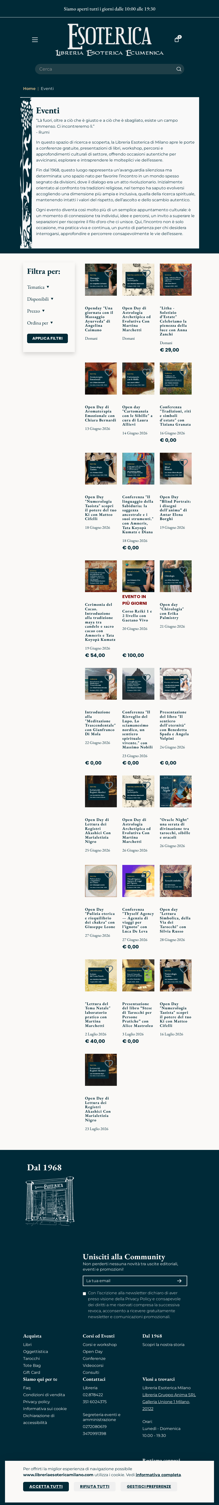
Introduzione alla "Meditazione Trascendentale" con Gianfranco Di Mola (100, 722)
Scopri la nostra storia (163, 1344)
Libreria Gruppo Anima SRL (169, 1394)
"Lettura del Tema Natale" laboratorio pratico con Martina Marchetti (98, 1014)
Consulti (91, 1372)
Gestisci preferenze (149, 1486)
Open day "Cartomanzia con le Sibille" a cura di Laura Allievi (137, 415)
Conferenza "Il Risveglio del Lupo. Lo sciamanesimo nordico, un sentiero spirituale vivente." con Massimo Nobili (137, 729)
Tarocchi (31, 1358)
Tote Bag (32, 1365)
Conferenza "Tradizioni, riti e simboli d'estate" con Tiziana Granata (175, 415)
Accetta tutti (46, 1486)
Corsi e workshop (100, 1344)
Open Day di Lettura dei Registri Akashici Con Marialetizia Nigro (98, 830)
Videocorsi (93, 1365)
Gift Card (31, 1372)
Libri (27, 1344)
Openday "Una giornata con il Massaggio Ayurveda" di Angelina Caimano (99, 318)
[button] (49, 287)
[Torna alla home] (109, 39)
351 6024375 (95, 1401)
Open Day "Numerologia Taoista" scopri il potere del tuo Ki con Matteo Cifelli (101, 507)
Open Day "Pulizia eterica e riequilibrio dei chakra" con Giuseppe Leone (100, 918)
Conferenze (94, 1358)
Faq (27, 1387)
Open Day (93, 1351)
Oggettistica (35, 1351)
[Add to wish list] (109, 273)
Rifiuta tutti (94, 1486)
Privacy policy (36, 1401)
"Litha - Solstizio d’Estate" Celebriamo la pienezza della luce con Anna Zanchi (173, 321)
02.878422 (93, 1394)
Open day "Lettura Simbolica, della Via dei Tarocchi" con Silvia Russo (175, 920)
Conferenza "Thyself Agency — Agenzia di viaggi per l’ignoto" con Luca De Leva (138, 920)
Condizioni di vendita (44, 1394)
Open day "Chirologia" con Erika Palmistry (172, 611)
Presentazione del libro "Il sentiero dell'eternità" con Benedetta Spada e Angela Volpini (174, 725)
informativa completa (158, 1474)
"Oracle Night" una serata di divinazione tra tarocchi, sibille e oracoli (175, 828)
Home (29, 88)
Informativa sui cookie (45, 1408)
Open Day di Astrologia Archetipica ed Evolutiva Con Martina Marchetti (136, 318)
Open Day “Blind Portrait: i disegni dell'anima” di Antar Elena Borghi (175, 507)
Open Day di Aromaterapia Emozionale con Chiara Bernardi (100, 413)
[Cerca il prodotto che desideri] (104, 69)
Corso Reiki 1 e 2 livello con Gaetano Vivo (137, 615)
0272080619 (95, 1426)
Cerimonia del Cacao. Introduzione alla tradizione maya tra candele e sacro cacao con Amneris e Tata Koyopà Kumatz (100, 622)
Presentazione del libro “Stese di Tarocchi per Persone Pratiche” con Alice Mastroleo (137, 1014)
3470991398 (94, 1433)
